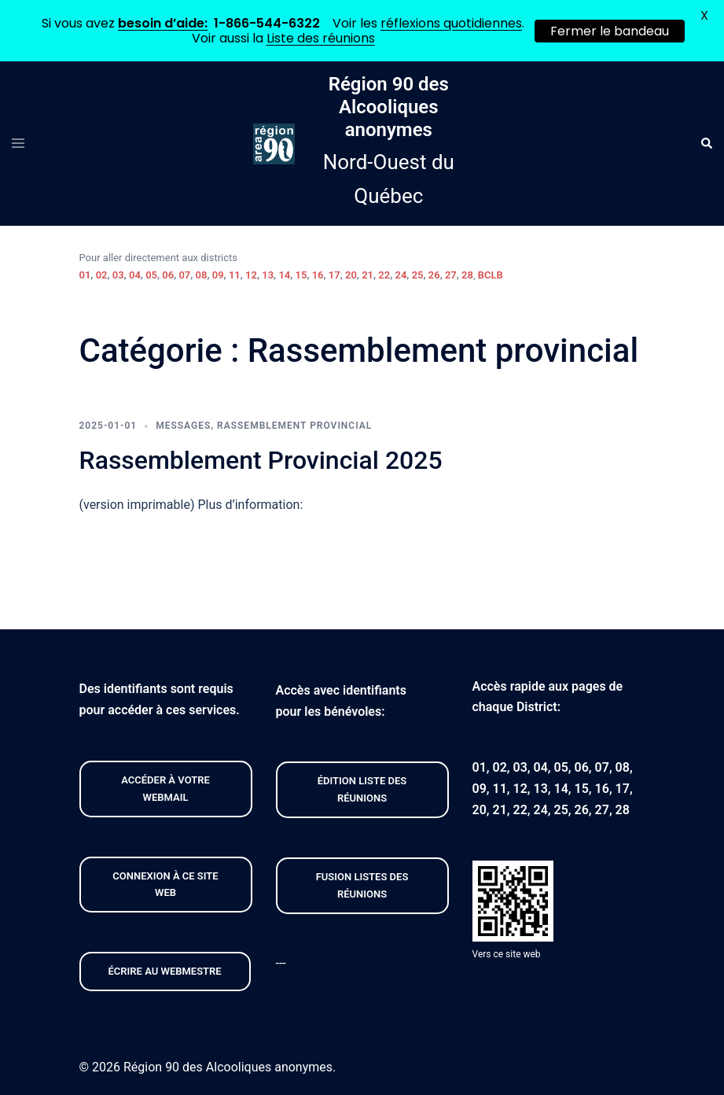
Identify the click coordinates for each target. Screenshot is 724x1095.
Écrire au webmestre (165, 971)
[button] (706, 144)
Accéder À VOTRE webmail (165, 788)
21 (367, 275)
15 (301, 275)
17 (334, 275)
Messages (183, 425)
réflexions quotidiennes (451, 23)
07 (184, 275)
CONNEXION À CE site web (165, 884)
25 (418, 275)
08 (202, 275)
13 (268, 275)
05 (151, 275)
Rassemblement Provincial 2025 (261, 460)
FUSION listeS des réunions (362, 885)
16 (318, 275)
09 (218, 275)
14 (284, 275)
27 (451, 275)
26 (434, 275)
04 (135, 275)
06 (168, 275)
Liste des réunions (320, 38)
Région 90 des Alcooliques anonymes (389, 107)
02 (102, 275)
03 (118, 275)
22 (384, 275)
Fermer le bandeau (609, 31)
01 (85, 275)
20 (351, 275)
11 (235, 275)
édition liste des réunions (362, 789)
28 (467, 275)
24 (400, 275)
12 (251, 275)
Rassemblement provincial (294, 425)
